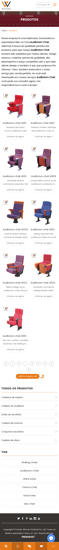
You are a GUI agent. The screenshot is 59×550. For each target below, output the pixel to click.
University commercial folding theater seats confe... (43, 289)
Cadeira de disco (29, 440)
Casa (3, 30)
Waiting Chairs (29, 462)
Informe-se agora (15, 136)
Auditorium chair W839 (43, 176)
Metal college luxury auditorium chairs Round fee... (15, 289)
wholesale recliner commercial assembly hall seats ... (15, 182)
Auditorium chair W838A (43, 123)
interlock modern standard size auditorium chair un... (43, 129)
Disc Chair (29, 504)
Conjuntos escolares (29, 432)
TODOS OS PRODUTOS (17, 388)
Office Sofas (29, 479)
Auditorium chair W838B (15, 176)
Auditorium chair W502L (43, 229)
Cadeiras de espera (29, 397)
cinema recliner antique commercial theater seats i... (15, 235)
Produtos (13, 30)
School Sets (29, 495)
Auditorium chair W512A (43, 283)
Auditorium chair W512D (15, 283)
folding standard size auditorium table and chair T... (43, 235)
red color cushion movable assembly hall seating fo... (15, 342)
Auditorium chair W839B (15, 336)
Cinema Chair (29, 487)
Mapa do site (31, 533)
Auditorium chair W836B (15, 123)
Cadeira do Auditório (29, 406)
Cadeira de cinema (29, 423)
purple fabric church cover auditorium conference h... (43, 182)
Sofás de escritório (29, 415)
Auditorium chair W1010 (15, 229)
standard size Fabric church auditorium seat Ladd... (15, 129)
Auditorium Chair (29, 471)
